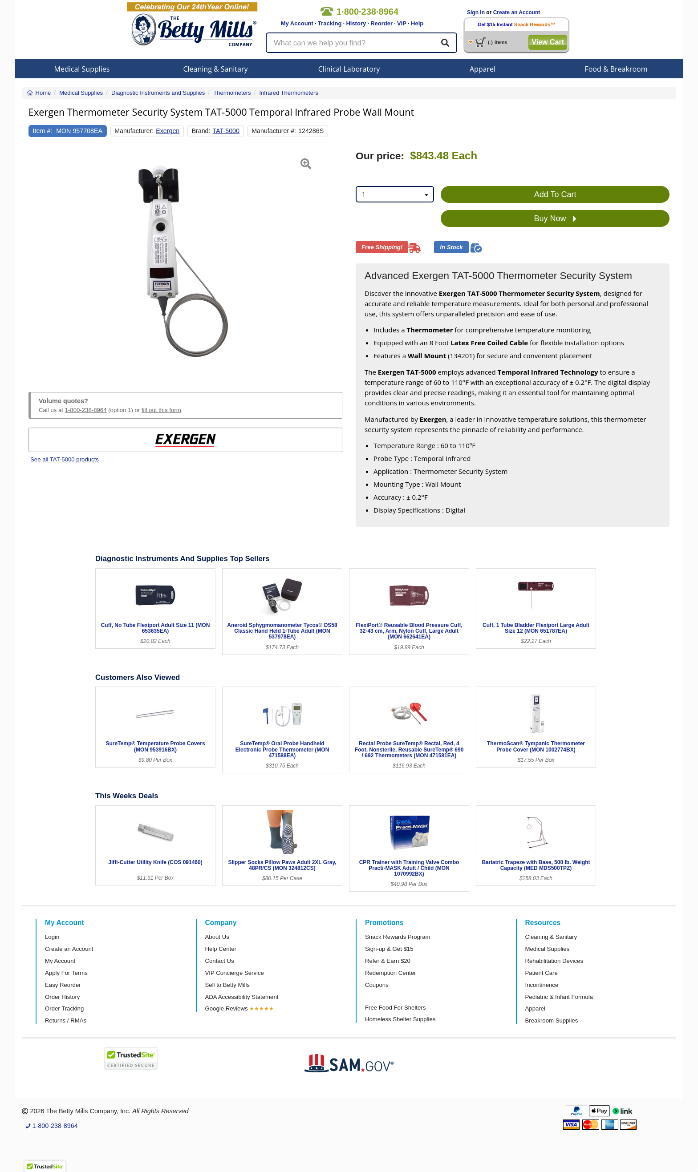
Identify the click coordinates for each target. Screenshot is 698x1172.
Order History (62, 997)
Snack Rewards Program (397, 937)
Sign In (476, 12)
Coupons (377, 985)
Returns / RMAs (65, 1020)
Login (52, 937)
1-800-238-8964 (86, 410)
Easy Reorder (63, 985)
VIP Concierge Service (234, 973)
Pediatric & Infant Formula (559, 997)
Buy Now (555, 219)
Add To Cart (555, 194)
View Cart (548, 42)
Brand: (200, 130)
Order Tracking (64, 1008)
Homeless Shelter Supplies (400, 1019)
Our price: (380, 156)
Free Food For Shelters (395, 1007)
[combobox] (395, 194)
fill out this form (161, 410)
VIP (401, 23)
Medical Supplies (82, 69)
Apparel (482, 69)
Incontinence (542, 985)
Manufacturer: (134, 130)
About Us (217, 937)
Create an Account (516, 12)
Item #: (43, 130)
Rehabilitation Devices (554, 961)
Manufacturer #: (274, 130)
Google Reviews (226, 1008)
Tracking (329, 23)
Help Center (220, 949)
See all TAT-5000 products (64, 459)
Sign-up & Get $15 (389, 949)
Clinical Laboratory (349, 69)
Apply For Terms (66, 973)
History (356, 23)
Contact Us (219, 961)
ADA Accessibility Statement (242, 997)
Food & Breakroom (615, 69)
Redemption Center (390, 973)
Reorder (381, 23)
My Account (297, 23)
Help (417, 23)
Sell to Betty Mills (227, 985)
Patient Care (541, 973)
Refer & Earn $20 (387, 961)
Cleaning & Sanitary (215, 69)
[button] (39, 261)
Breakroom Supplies (551, 1020)
